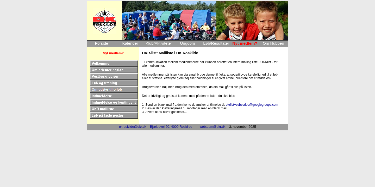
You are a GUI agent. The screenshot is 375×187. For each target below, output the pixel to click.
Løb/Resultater (216, 43)
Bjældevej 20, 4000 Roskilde (171, 127)
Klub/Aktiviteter (159, 43)
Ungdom (187, 43)
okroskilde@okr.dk (132, 127)
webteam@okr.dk (213, 127)
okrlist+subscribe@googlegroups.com (252, 104)
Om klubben (273, 43)
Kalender (130, 43)
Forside (101, 43)
